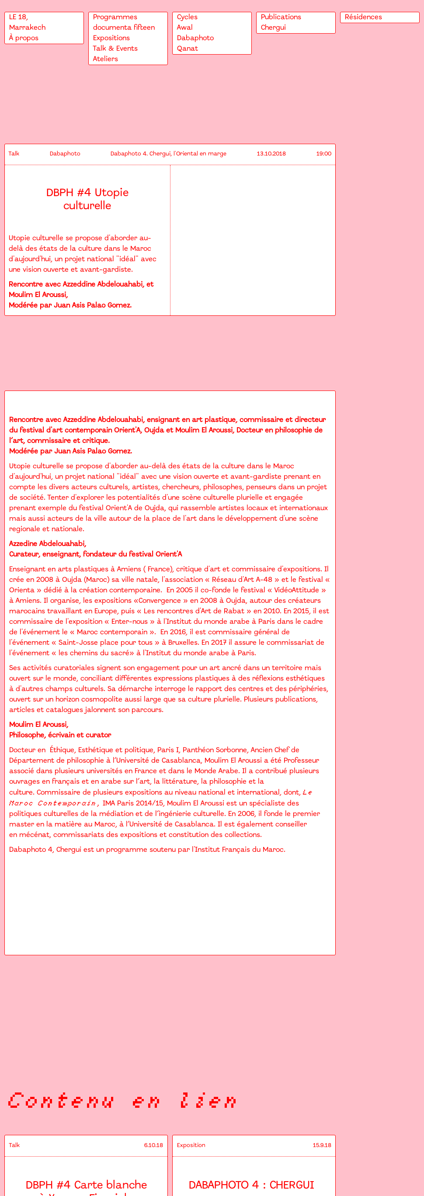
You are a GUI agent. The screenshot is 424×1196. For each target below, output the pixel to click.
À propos (23, 38)
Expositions (111, 38)
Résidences (363, 17)
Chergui (273, 27)
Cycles (187, 17)
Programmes (115, 17)
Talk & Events (115, 48)
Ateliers (105, 59)
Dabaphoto (195, 38)
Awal (185, 27)
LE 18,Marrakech (27, 22)
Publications (281, 17)
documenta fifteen (124, 27)
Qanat (187, 48)
